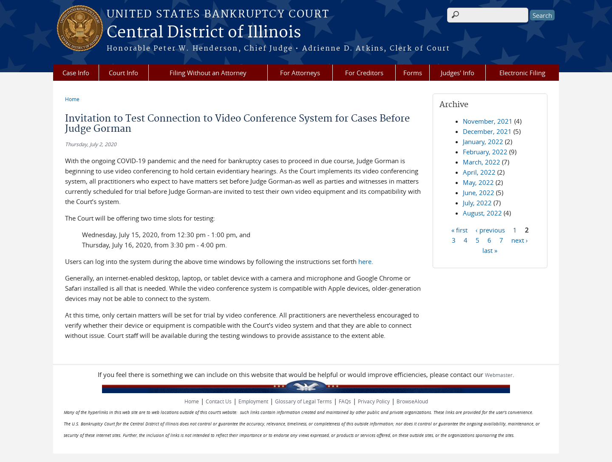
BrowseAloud (412, 401)
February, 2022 (485, 151)
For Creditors (364, 72)
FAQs (345, 401)
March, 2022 (481, 162)
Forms (412, 72)
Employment (253, 401)
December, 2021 (487, 131)
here (364, 261)
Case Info (75, 72)
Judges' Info (457, 72)
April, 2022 (479, 172)
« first (459, 229)
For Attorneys (300, 72)
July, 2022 (477, 202)
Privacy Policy (374, 401)
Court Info (123, 72)
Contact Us (219, 401)
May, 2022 (478, 182)
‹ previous (490, 229)
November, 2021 (488, 121)
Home (72, 99)
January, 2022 (483, 141)
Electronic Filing (522, 72)
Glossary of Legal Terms (303, 401)
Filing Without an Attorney (208, 72)
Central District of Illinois (204, 33)
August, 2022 (482, 213)
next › (519, 239)
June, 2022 (478, 192)
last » (489, 250)
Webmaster (499, 374)
